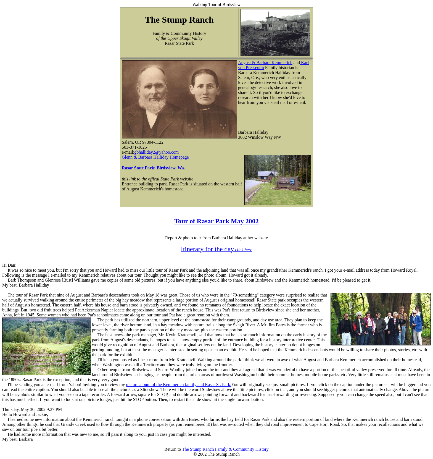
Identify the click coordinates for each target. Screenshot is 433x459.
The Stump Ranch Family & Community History (225, 449)
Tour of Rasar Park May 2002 (216, 221)
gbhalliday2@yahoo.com (156, 152)
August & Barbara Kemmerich (265, 62)
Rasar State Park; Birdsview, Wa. (153, 168)
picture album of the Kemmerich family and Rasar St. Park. (178, 384)
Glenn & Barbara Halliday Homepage (155, 157)
